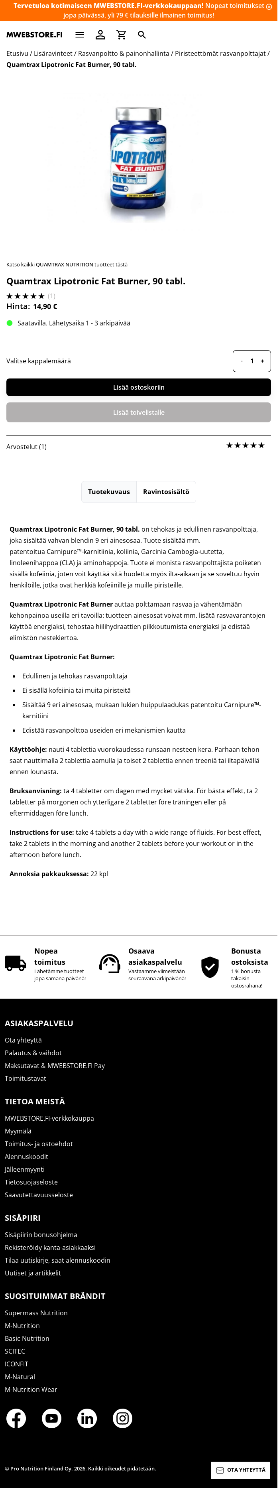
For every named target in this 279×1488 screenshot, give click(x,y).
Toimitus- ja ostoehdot (39, 1143)
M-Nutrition (22, 1325)
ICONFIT (16, 1364)
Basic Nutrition (27, 1338)
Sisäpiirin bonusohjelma (41, 1234)
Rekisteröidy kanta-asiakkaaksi (50, 1247)
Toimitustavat (25, 1078)
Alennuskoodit (26, 1156)
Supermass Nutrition (36, 1313)
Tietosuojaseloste (31, 1182)
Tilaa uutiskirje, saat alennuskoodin (57, 1260)
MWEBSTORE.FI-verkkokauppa (49, 1118)
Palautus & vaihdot (33, 1052)
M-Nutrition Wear (31, 1389)
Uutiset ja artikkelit (33, 1273)
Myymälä (18, 1131)
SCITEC (15, 1351)
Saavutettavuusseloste (39, 1194)
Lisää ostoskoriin (139, 387)
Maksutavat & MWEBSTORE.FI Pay (55, 1065)
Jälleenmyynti (25, 1169)
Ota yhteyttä (23, 1040)
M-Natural (20, 1376)
